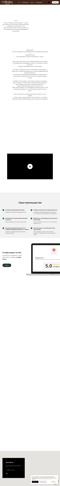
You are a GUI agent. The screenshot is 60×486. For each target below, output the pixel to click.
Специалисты (25, 2)
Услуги (32, 2)
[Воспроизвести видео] (30, 166)
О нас (19, 2)
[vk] (49, 2)
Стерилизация (38, 2)
